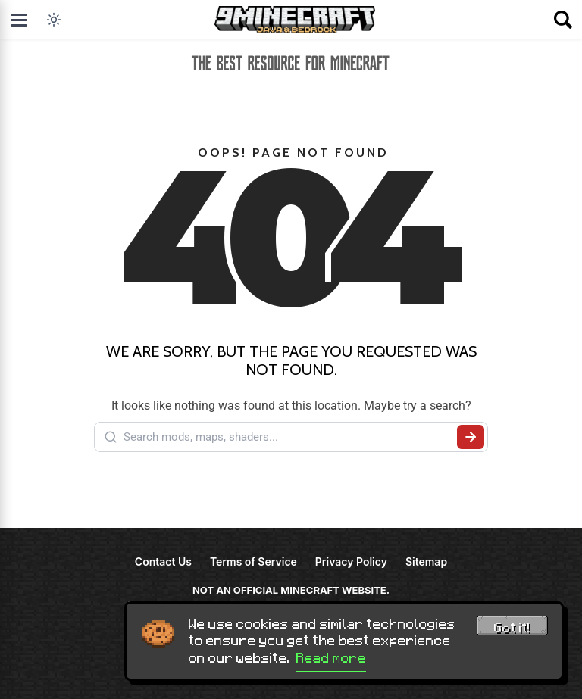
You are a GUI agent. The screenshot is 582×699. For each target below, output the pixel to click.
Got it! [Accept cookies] (512, 627)
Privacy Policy (351, 561)
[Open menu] (19, 19)
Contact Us (163, 561)
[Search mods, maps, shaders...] (287, 437)
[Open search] (563, 19)
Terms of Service (253, 561)
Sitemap (426, 561)
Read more (331, 658)
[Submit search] (470, 437)
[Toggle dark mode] (53, 19)
